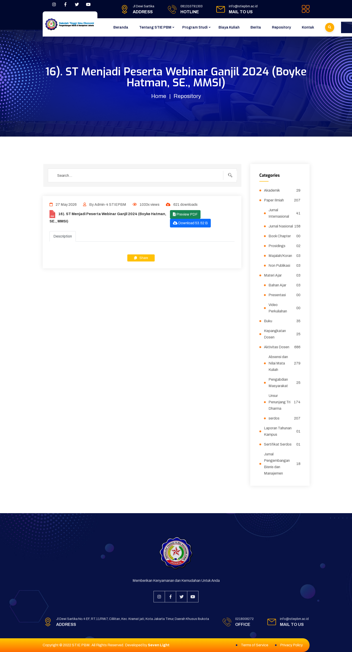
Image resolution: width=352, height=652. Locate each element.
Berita (255, 27)
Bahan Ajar (284, 285)
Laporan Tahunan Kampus (282, 431)
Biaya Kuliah (229, 27)
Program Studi (195, 27)
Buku (282, 321)
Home (158, 96)
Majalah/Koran (284, 256)
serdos (284, 418)
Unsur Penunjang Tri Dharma (284, 402)
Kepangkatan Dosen (282, 334)
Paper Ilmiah (282, 200)
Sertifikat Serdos (282, 444)
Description (62, 236)
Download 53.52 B (190, 223)
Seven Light (158, 645)
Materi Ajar (282, 275)
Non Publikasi (284, 265)
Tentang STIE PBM (155, 27)
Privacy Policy (291, 645)
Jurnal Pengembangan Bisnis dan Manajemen (282, 463)
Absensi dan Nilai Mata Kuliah (284, 363)
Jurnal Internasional (284, 213)
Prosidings (284, 246)
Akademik (282, 190)
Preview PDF (185, 214)
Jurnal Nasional (284, 226)
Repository (281, 27)
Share (141, 258)
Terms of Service (254, 645)
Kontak (308, 27)
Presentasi (284, 295)
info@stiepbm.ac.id (243, 6)
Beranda (120, 27)
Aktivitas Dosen (282, 347)
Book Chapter (284, 236)
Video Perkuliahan (284, 308)
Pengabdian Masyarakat (284, 382)
